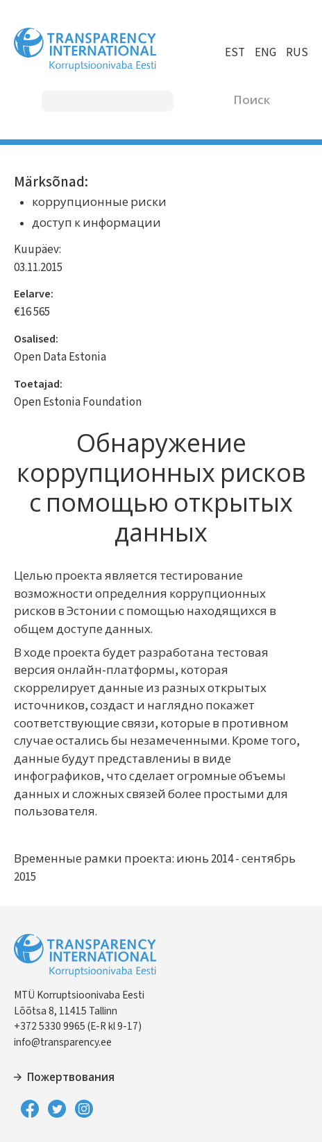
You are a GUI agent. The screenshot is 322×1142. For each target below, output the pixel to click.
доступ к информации (96, 223)
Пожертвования (71, 1077)
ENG (265, 52)
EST (235, 52)
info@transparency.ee (63, 1042)
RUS (297, 52)
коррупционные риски (99, 202)
